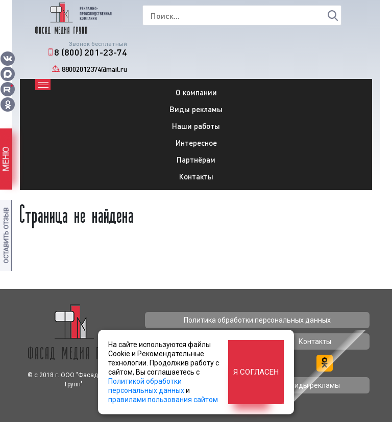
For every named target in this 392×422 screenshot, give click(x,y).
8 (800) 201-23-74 (90, 52)
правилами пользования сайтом (163, 399)
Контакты (196, 176)
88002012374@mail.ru (94, 69)
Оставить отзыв (6, 235)
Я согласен (256, 372)
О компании (196, 92)
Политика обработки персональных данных (257, 320)
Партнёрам (196, 159)
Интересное (196, 142)
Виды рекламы (196, 109)
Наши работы (196, 125)
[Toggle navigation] (43, 84)
